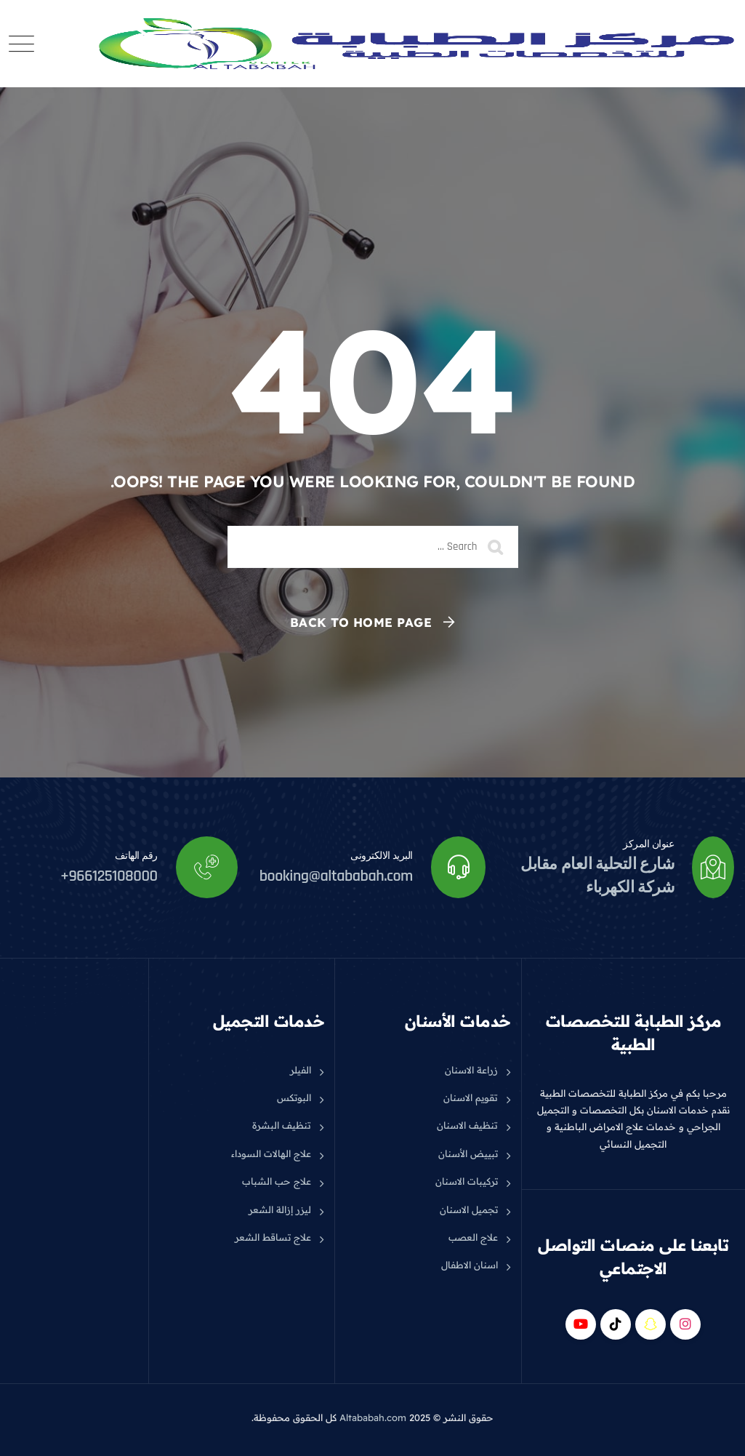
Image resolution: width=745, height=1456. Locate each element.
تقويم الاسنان (470, 1097)
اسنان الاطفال (469, 1265)
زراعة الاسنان (471, 1070)
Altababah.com (372, 1417)
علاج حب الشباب (276, 1181)
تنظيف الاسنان (467, 1125)
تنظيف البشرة (281, 1125)
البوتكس (294, 1097)
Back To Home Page (361, 622)
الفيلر (300, 1070)
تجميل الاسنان (469, 1209)
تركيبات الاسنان (466, 1181)
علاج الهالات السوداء (271, 1153)
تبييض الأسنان (468, 1153)
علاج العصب (473, 1237)
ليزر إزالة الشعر (280, 1209)
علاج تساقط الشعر (273, 1237)
